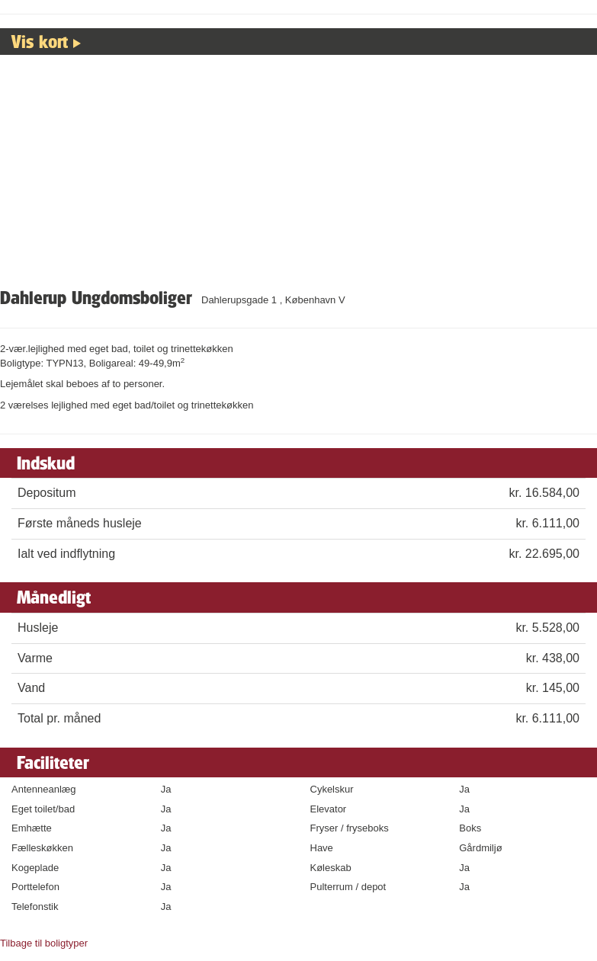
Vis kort (39, 41)
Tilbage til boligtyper (44, 943)
